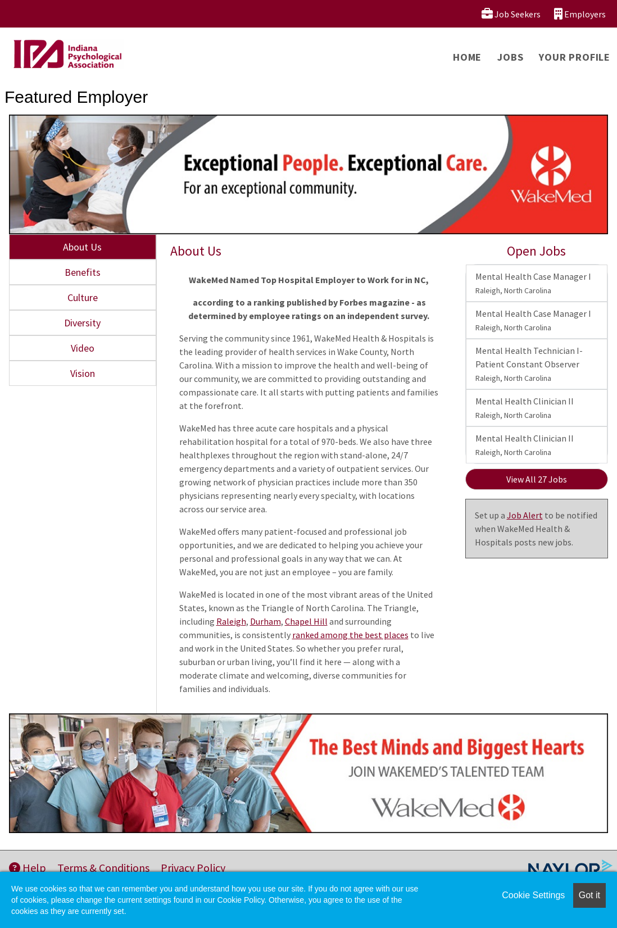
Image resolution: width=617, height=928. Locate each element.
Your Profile (574, 57)
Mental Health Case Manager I (533, 283)
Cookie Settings (533, 895)
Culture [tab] (82, 297)
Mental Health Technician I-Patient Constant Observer (529, 364)
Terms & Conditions (103, 868)
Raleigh (231, 621)
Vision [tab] (82, 373)
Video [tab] (82, 348)
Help (27, 868)
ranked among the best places (350, 634)
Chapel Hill (306, 621)
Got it (589, 895)
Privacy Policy (193, 868)
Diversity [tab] (82, 322)
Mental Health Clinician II (524, 407)
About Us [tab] (82, 246)
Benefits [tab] (83, 272)
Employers (580, 14)
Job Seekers (511, 14)
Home (467, 57)
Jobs (510, 57)
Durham (265, 621)
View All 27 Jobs (536, 479)
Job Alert (525, 515)
